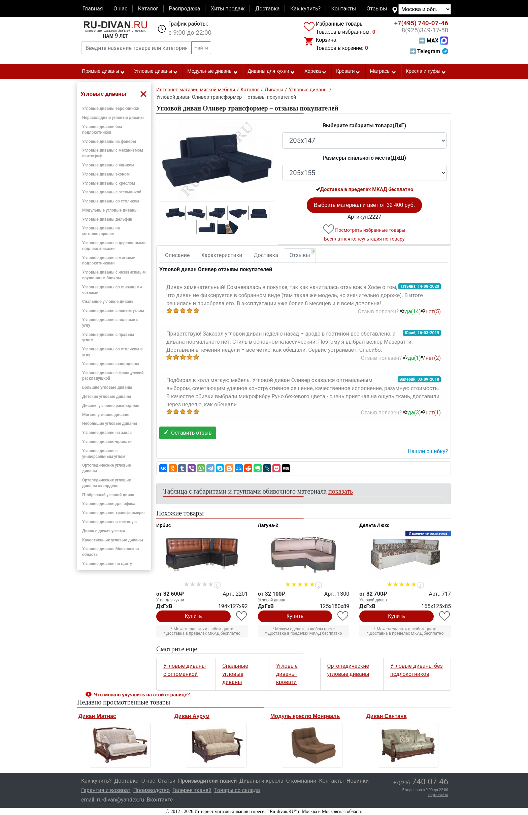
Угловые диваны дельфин (107, 219)
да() (410, 311)
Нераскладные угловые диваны (113, 117)
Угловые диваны (156, 71)
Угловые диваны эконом (106, 174)
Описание (177, 255)
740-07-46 (421, 23)
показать (340, 491)
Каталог (148, 8)
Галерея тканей (191, 790)
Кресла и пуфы (426, 71)
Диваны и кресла (261, 781)
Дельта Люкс (374, 525)
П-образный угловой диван (108, 495)
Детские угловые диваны (106, 396)
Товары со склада (237, 790)
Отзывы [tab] (302, 253)
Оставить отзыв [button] (188, 433)
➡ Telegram (428, 51)
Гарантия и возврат (106, 790)
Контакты (343, 8)
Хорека (315, 71)
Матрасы (383, 71)
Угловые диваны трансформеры (113, 512)
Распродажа (184, 8)
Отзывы (377, 8)
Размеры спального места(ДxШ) (364, 158)
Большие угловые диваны (107, 387)
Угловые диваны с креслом (108, 183)
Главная (92, 8)
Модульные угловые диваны (110, 210)
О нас (120, 8)
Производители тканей (207, 781)
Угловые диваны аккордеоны (110, 364)
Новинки (357, 781)
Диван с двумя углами (103, 531)
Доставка (267, 8)
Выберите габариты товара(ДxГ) (364, 125)
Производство (151, 790)
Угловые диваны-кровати (107, 441)
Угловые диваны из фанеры (109, 141)
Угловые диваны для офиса (108, 503)
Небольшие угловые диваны (109, 423)
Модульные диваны (212, 71)
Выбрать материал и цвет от (364, 205)
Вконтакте (160, 799)
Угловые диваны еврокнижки (110, 108)
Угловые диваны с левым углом (113, 310)
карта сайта (438, 795)
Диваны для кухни (271, 71)
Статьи (166, 781)
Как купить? (305, 8)
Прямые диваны (103, 71)
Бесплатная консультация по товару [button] (364, 239)
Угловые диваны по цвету (107, 563)
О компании (301, 781)
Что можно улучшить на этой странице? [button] (142, 695)
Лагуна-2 (268, 525)
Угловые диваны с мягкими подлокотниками (108, 260)
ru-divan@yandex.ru (120, 799)
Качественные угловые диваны (112, 540)
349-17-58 (424, 30)
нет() (431, 311)
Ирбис (163, 525)
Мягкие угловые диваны (105, 414)
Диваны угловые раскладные (110, 405)
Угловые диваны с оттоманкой (111, 192)
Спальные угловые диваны (108, 301)
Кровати (348, 71)
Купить (193, 616)
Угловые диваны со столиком (110, 201)
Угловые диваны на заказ (107, 432)
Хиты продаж (228, 8)
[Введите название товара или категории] (136, 47)
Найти (201, 48)
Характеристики (221, 255)
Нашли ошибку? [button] (428, 451)
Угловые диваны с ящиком (108, 165)
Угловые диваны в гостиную (109, 522)
